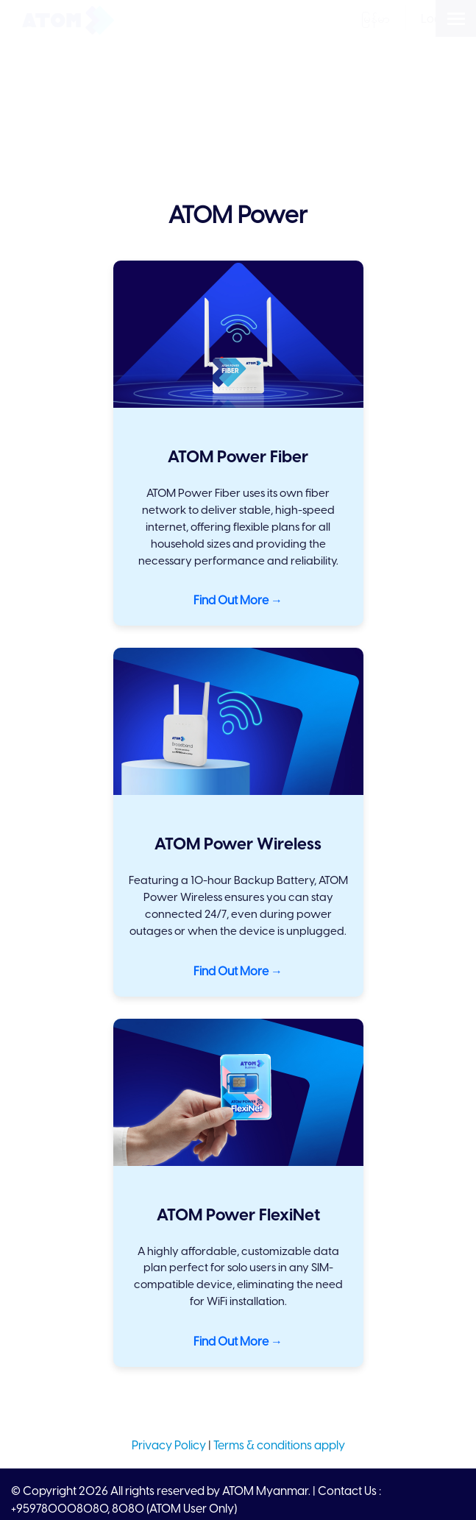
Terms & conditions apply (279, 1446)
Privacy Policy (169, 1446)
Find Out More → (238, 601)
